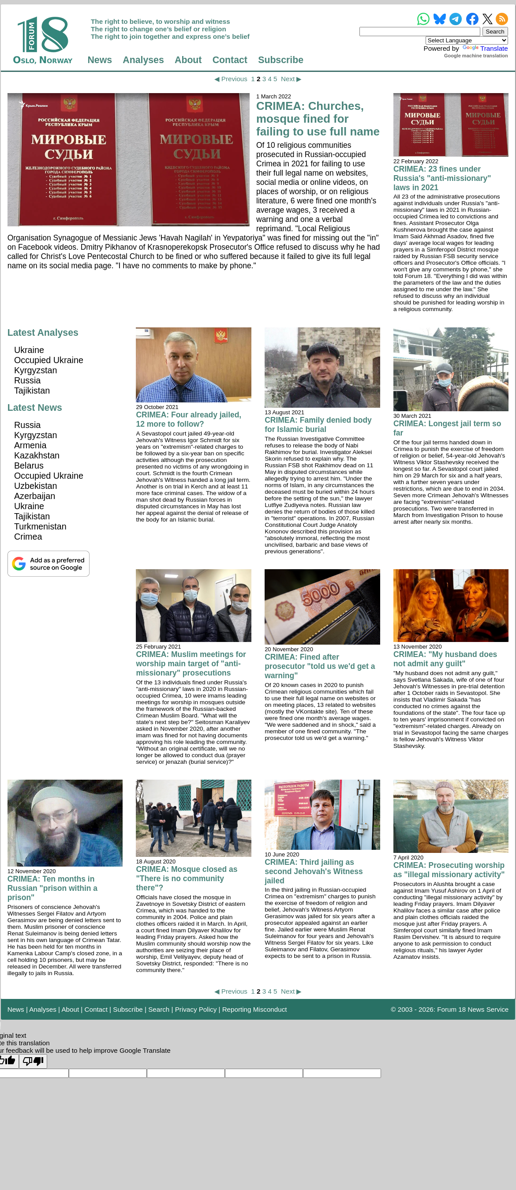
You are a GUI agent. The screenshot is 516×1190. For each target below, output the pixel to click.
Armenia (30, 445)
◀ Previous (230, 79)
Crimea (28, 536)
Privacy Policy (196, 1009)
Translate (484, 48)
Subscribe (280, 60)
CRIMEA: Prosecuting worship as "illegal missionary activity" (449, 870)
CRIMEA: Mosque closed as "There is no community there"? (186, 878)
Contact (230, 60)
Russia (27, 380)
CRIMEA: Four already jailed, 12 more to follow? (188, 419)
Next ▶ (291, 79)
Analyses (143, 60)
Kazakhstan (37, 455)
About (188, 60)
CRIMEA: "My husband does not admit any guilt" (445, 659)
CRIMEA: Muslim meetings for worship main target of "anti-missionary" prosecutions (191, 663)
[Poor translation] (33, 1061)
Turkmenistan (40, 526)
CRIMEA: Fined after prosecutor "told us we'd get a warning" (320, 666)
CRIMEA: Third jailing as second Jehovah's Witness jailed (314, 871)
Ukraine (29, 350)
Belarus (29, 465)
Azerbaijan (34, 496)
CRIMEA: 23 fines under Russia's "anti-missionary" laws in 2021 (442, 178)
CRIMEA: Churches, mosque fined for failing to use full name (318, 119)
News (99, 60)
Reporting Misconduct (254, 1009)
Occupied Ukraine (48, 360)
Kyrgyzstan (35, 370)
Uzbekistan (35, 486)
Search (158, 1009)
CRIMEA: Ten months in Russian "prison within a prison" (52, 888)
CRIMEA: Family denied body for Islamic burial (318, 425)
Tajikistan (32, 390)
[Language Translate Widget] (467, 40)
